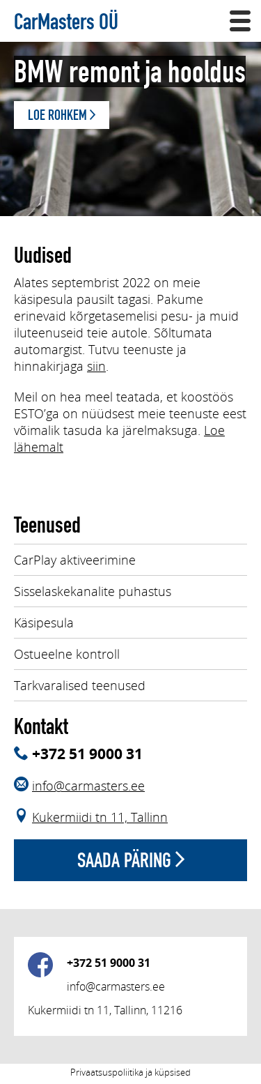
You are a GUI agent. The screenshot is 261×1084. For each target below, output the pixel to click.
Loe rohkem (61, 115)
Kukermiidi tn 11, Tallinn (100, 817)
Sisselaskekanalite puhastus (92, 591)
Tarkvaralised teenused (79, 685)
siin (96, 366)
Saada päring (130, 860)
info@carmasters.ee (88, 785)
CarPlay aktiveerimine (75, 559)
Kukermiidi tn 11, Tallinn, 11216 (105, 1010)
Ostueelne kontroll (67, 654)
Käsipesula (44, 622)
